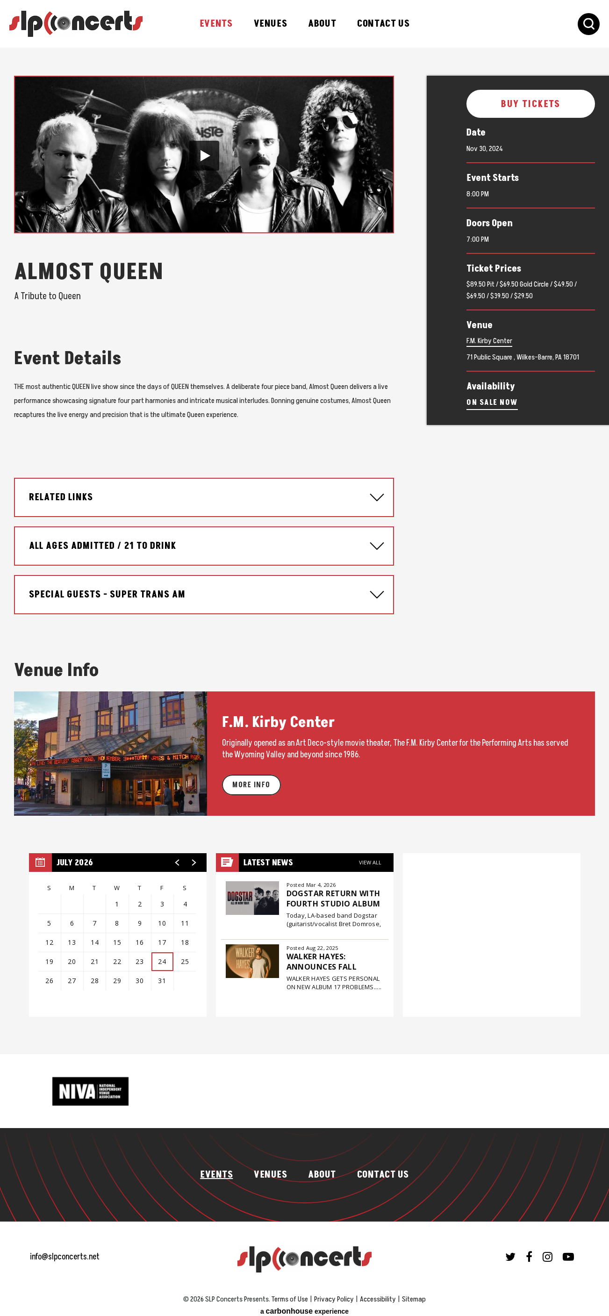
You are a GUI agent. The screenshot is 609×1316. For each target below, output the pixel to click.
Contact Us (383, 23)
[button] (204, 156)
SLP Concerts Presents (76, 24)
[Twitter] (510, 1251)
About (322, 23)
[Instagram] (547, 1251)
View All (370, 857)
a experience (304, 1306)
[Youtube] (568, 1251)
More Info (251, 780)
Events (216, 23)
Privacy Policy (334, 1294)
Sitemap (414, 1294)
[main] (304, 548)
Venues (270, 23)
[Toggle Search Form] (589, 24)
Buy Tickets (531, 104)
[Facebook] (529, 1251)
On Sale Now (492, 402)
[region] (118, 930)
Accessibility (378, 1294)
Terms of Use (290, 1294)
